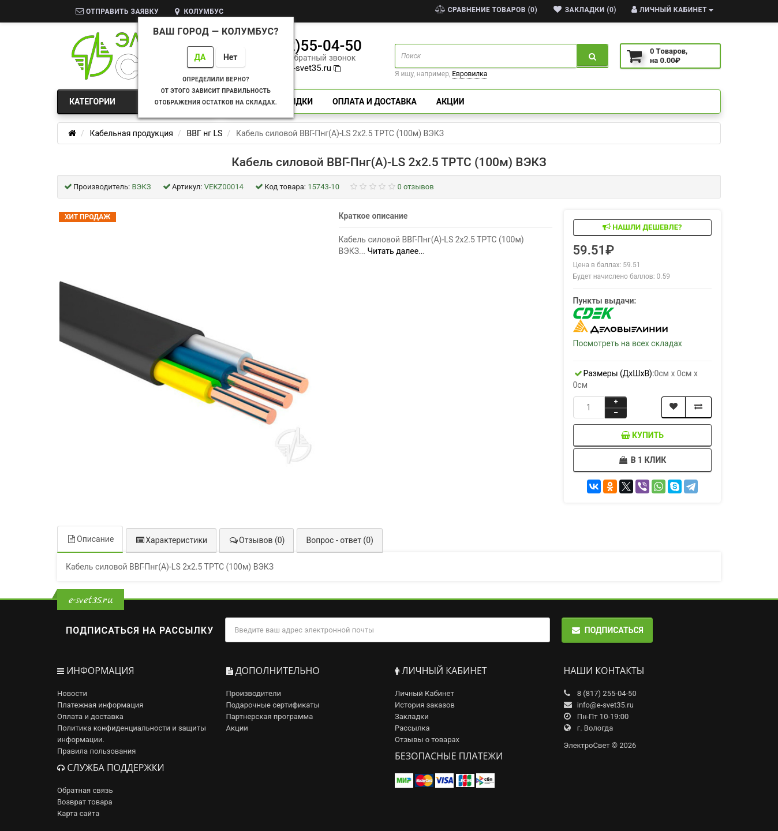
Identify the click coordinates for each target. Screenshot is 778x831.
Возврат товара (85, 802)
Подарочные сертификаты (273, 705)
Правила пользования (96, 751)
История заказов (425, 705)
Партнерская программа (269, 716)
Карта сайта (78, 813)
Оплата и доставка (374, 101)
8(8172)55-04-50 (305, 45)
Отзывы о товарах (427, 739)
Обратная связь (85, 790)
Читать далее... (396, 251)
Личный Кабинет (424, 693)
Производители (254, 693)
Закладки (412, 716)
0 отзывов (416, 186)
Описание (90, 539)
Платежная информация (100, 705)
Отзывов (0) (257, 540)
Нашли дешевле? (642, 227)
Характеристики (171, 540)
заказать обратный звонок (304, 57)
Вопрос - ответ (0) (339, 540)
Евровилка (469, 74)
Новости (72, 693)
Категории (136, 101)
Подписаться (607, 630)
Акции (450, 101)
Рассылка (412, 728)
